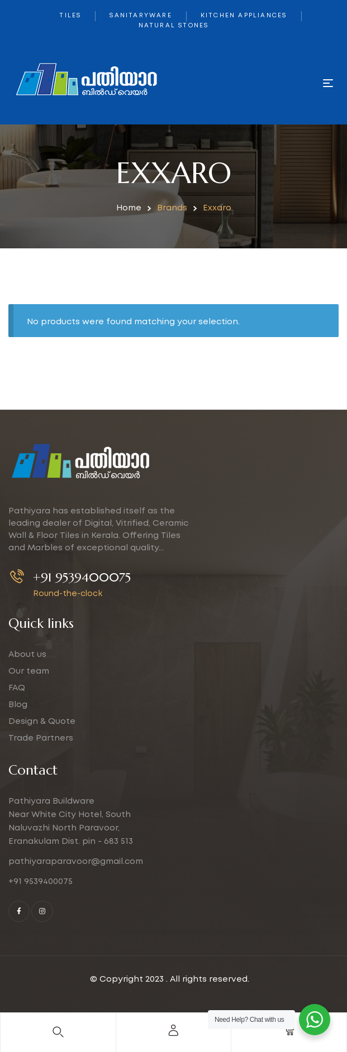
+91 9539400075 (82, 577)
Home (128, 208)
